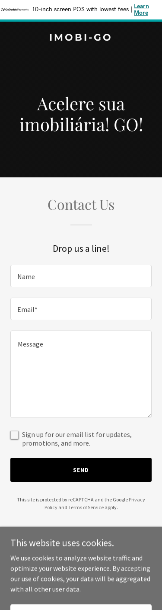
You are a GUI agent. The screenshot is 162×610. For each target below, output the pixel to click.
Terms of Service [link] (86, 507)
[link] (81, 38)
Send (81, 470)
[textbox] (81, 276)
